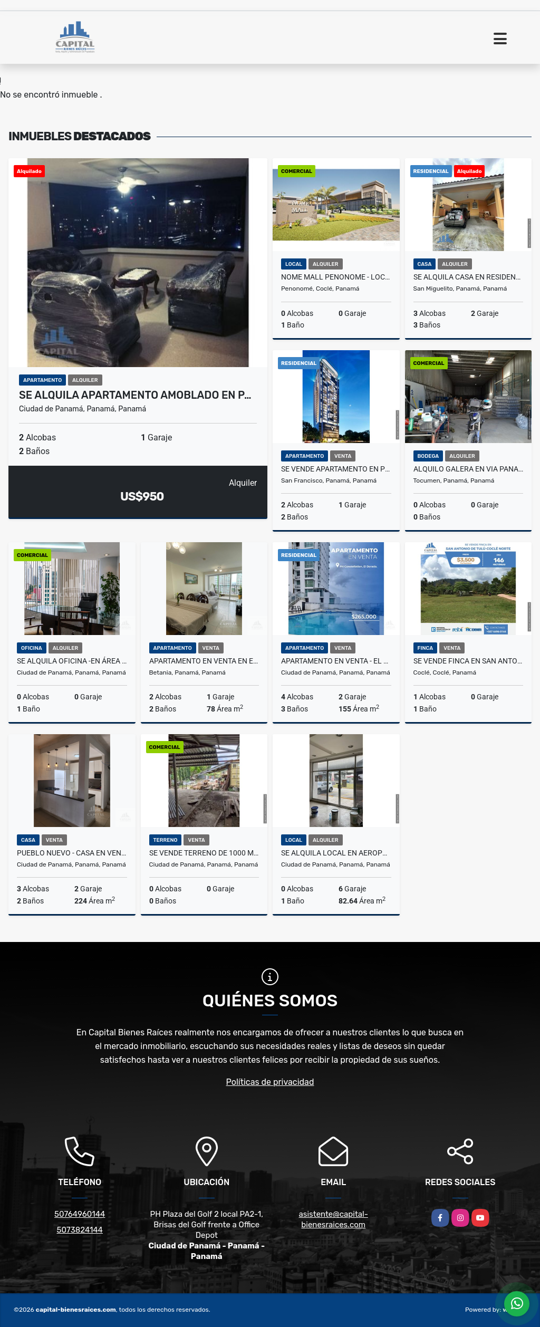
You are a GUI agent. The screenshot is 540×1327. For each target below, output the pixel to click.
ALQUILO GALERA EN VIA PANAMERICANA (468, 469)
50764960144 (79, 1214)
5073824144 (80, 1230)
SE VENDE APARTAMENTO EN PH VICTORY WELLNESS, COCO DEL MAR (336, 469)
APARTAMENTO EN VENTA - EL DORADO (336, 661)
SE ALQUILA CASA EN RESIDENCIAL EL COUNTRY (468, 277)
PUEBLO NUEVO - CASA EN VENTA (72, 853)
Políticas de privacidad (270, 1082)
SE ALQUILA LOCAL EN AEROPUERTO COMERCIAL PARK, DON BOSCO (336, 853)
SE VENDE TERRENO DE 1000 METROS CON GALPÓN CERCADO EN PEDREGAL (204, 853)
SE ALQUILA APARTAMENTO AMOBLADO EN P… (135, 395)
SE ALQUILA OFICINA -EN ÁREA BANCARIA (72, 661)
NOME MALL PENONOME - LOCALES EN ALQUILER (336, 277)
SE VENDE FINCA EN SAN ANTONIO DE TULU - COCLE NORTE (468, 661)
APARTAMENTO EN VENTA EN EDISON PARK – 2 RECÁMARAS (204, 661)
